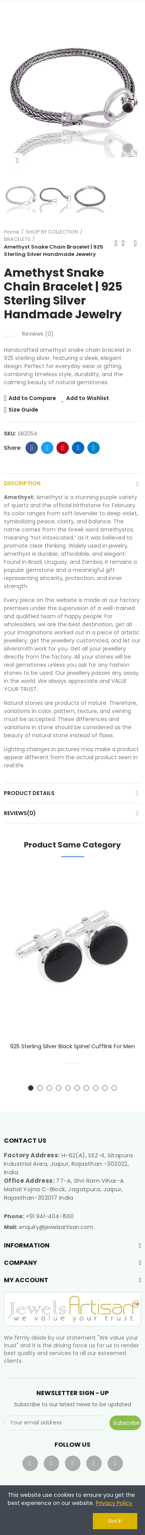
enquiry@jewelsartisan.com (56, 1227)
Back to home (126, 243)
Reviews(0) (20, 813)
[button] (11, 89)
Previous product (116, 243)
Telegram (93, 448)
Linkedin (78, 448)
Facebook (32, 448)
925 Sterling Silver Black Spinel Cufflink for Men (72, 1046)
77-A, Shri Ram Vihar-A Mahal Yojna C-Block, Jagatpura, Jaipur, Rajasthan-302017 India (64, 1189)
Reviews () (38, 333)
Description (22, 483)
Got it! (115, 1521)
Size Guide (23, 410)
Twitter (47, 448)
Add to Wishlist (87, 398)
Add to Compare (32, 398)
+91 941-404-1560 (50, 1216)
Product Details (29, 793)
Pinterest (62, 448)
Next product (135, 243)
